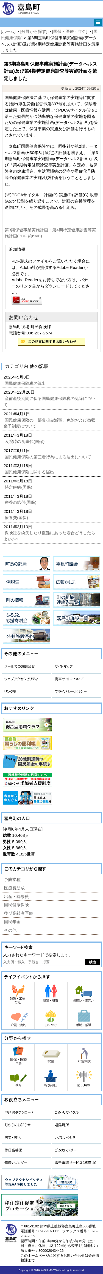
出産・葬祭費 (16, 896)
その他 (10, 930)
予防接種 (12, 879)
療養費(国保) (17, 517)
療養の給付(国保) (21, 502)
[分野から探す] (33, 31)
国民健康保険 (16, 904)
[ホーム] (8, 31)
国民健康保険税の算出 (26, 383)
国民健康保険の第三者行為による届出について (48, 456)
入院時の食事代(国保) (25, 441)
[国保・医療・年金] (69, 31)
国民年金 (12, 921)
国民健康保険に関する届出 (30, 472)
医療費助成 (14, 888)
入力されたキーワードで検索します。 (38, 954)
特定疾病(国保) (19, 487)
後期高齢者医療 (18, 913)
